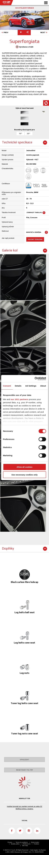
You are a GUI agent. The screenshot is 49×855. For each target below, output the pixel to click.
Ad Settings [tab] (30, 386)
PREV (4, 32)
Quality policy (15, 844)
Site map (25, 845)
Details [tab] (18, 386)
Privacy (10, 842)
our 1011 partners (19, 399)
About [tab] (43, 386)
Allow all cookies (24, 467)
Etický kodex (35, 842)
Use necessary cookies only (24, 475)
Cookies (36, 844)
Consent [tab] (7, 386)
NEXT (44, 32)
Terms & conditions (22, 842)
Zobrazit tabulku (36, 212)
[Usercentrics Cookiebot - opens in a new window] (35, 378)
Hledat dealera (35, 239)
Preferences (26, 844)
